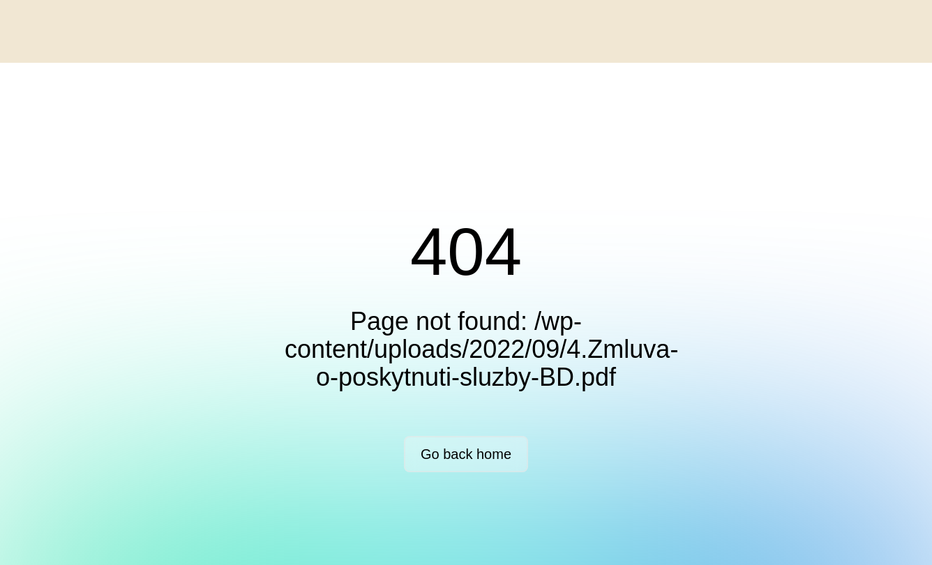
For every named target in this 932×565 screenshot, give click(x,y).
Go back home (466, 454)
